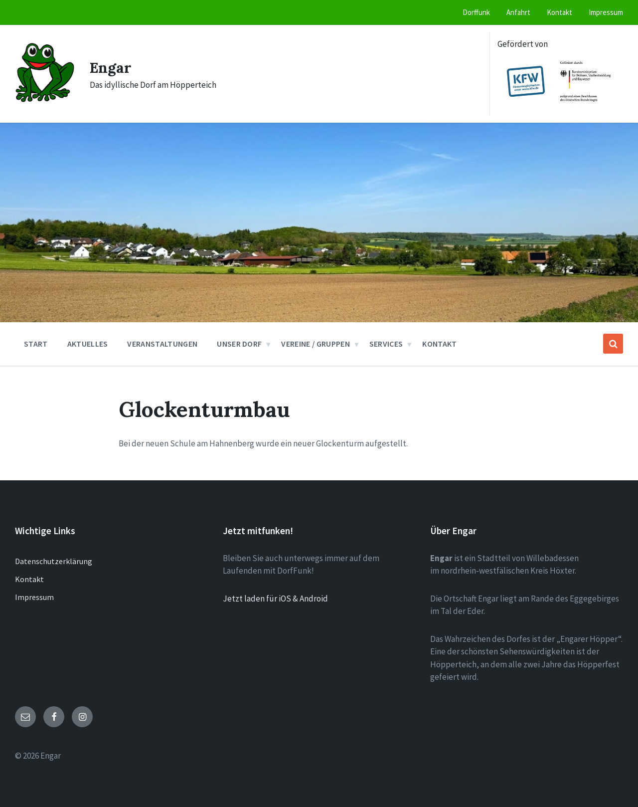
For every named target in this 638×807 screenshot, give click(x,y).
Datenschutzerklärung (53, 561)
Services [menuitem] (386, 344)
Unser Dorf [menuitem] (239, 344)
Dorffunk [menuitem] (476, 12)
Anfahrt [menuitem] (518, 12)
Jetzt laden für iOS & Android (275, 598)
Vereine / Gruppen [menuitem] (315, 344)
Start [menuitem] (36, 344)
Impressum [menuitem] (606, 12)
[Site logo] (45, 99)
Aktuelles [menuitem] (87, 344)
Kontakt (29, 579)
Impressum (34, 597)
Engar (111, 67)
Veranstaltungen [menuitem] (162, 344)
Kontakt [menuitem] (559, 12)
